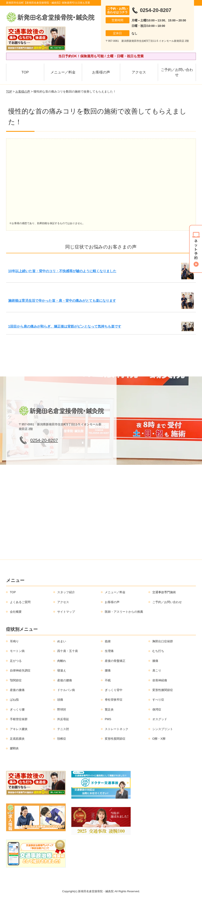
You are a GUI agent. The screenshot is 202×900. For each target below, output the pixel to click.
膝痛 (155, 660)
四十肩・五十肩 (67, 651)
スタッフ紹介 (66, 592)
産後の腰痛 (64, 680)
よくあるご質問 (20, 602)
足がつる (16, 660)
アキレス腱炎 (19, 729)
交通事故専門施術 (164, 592)
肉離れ (61, 660)
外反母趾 (63, 719)
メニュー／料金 (63, 72)
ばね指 (14, 699)
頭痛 (60, 699)
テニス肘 (63, 729)
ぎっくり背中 (113, 690)
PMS (108, 719)
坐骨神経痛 (159, 680)
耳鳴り (14, 641)
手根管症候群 (19, 719)
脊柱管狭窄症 (113, 699)
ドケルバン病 (66, 690)
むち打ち (158, 651)
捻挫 (108, 641)
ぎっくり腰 (17, 709)
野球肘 (61, 709)
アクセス (139, 72)
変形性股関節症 (115, 738)
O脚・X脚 (158, 738)
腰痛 (108, 670)
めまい (61, 641)
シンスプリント (162, 729)
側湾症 (156, 709)
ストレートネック (116, 729)
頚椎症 (61, 738)
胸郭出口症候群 (162, 641)
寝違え (61, 670)
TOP (25, 72)
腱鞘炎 (14, 748)
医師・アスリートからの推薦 (124, 611)
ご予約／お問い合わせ (177, 72)
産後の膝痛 (17, 690)
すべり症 (158, 699)
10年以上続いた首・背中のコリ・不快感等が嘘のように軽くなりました (62, 271)
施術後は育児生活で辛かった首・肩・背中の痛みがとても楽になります (62, 300)
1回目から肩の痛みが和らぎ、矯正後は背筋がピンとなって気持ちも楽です (64, 326)
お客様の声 (101, 72)
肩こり (156, 670)
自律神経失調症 (20, 670)
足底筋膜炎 (17, 738)
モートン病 (17, 651)
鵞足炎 (109, 709)
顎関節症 (16, 680)
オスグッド (159, 719)
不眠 (108, 680)
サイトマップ (66, 611)
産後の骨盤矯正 (115, 660)
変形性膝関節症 (162, 690)
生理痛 (109, 651)
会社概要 (16, 611)
